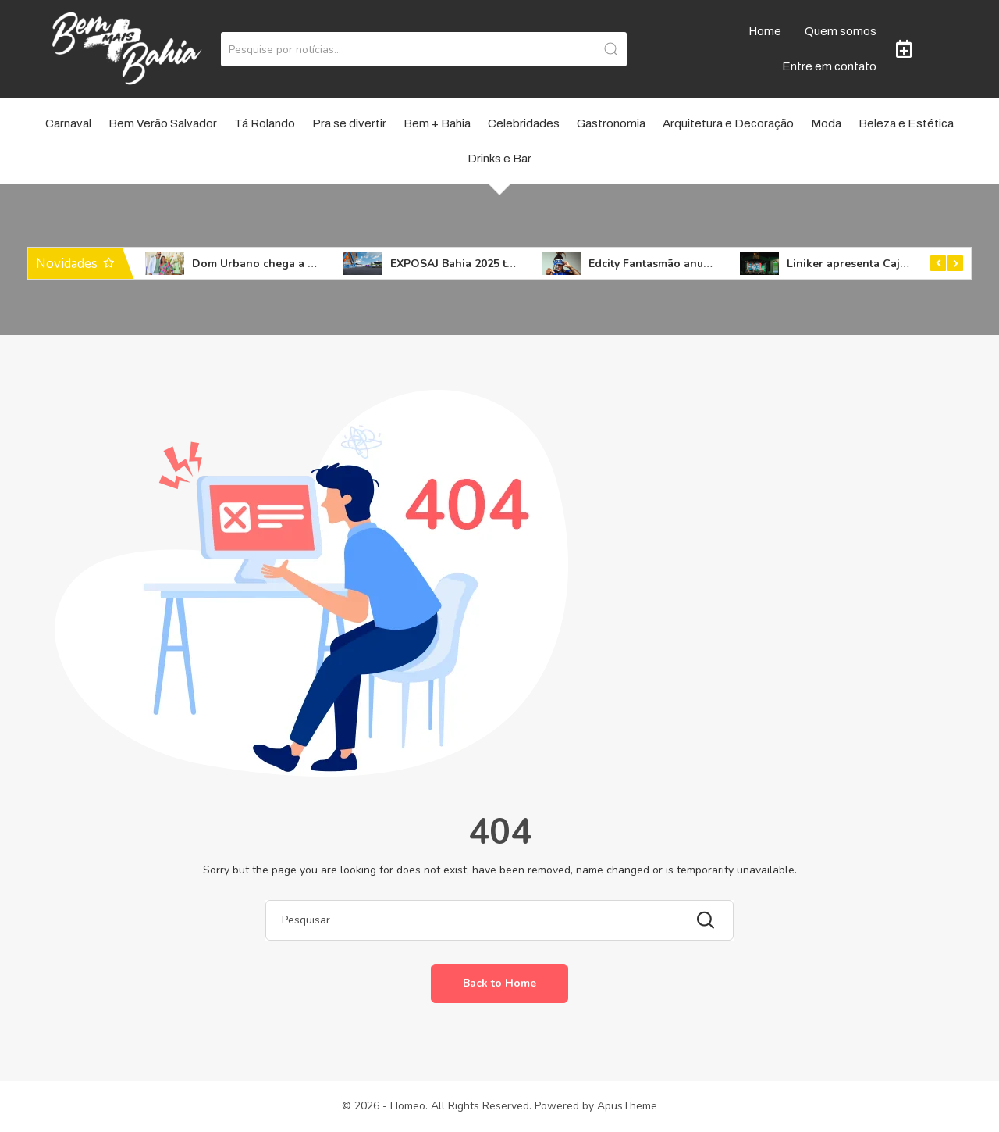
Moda (826, 123)
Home (764, 31)
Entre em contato (829, 66)
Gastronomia (611, 123)
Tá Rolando (264, 123)
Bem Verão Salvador (162, 123)
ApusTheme (627, 1105)
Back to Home (499, 983)
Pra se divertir (349, 123)
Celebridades (524, 123)
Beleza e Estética (906, 123)
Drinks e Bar (499, 158)
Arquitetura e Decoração (728, 123)
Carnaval (68, 123)
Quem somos (840, 31)
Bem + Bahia (437, 123)
